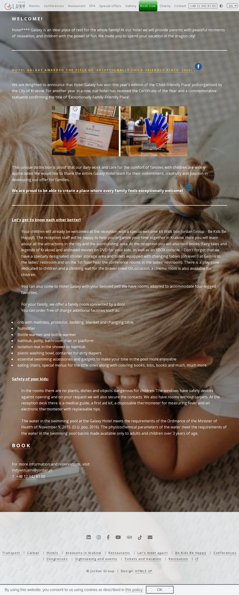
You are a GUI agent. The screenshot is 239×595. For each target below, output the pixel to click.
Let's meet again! (152, 553)
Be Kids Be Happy (190, 553)
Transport (11, 553)
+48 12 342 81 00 (202, 6)
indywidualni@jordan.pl (32, 470)
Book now (148, 6)
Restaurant (76, 6)
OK (159, 590)
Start (21, 6)
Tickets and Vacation (143, 559)
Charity (165, 6)
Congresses (57, 559)
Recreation (178, 559)
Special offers (110, 6)
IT (197, 559)
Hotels (52, 553)
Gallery (130, 6)
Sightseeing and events (96, 559)
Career (33, 553)
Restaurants (119, 553)
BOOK (21, 445)
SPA (92, 6)
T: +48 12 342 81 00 (28, 476)
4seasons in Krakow (83, 553)
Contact (180, 6)
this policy (134, 590)
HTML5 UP (144, 571)
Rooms (34, 6)
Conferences (54, 6)
